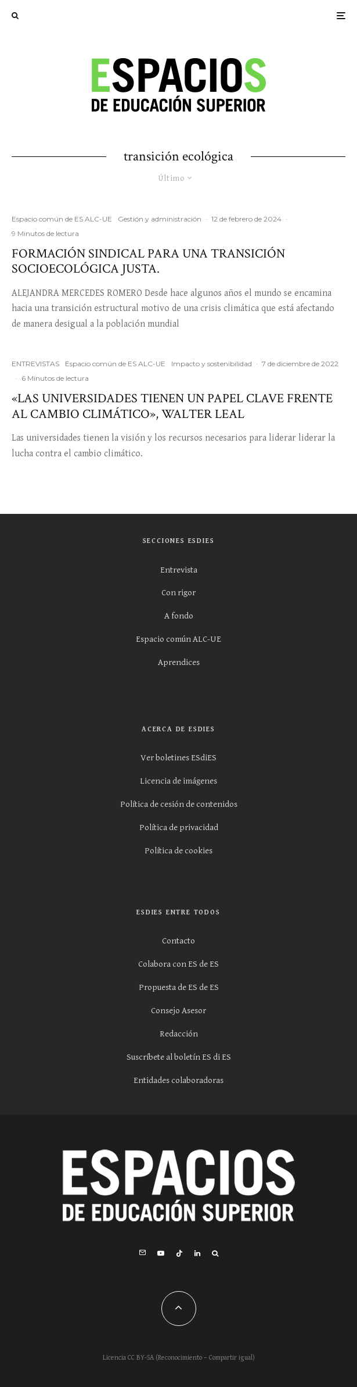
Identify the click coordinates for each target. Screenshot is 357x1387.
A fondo (178, 616)
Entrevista (178, 570)
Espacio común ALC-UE (178, 639)
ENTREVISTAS (35, 363)
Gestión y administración (159, 219)
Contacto (178, 941)
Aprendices (179, 662)
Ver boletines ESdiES (178, 758)
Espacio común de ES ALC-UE (62, 219)
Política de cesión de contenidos (178, 804)
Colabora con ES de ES (178, 964)
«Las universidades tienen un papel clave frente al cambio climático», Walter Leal (172, 406)
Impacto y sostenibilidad (211, 363)
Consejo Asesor (178, 1011)
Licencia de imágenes (178, 781)
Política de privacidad (178, 827)
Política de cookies (178, 851)
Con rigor (178, 593)
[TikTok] (179, 1253)
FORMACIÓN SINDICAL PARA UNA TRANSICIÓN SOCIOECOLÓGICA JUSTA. (148, 261)
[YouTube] (161, 1253)
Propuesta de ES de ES (179, 987)
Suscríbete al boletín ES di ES (179, 1057)
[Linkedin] (197, 1253)
